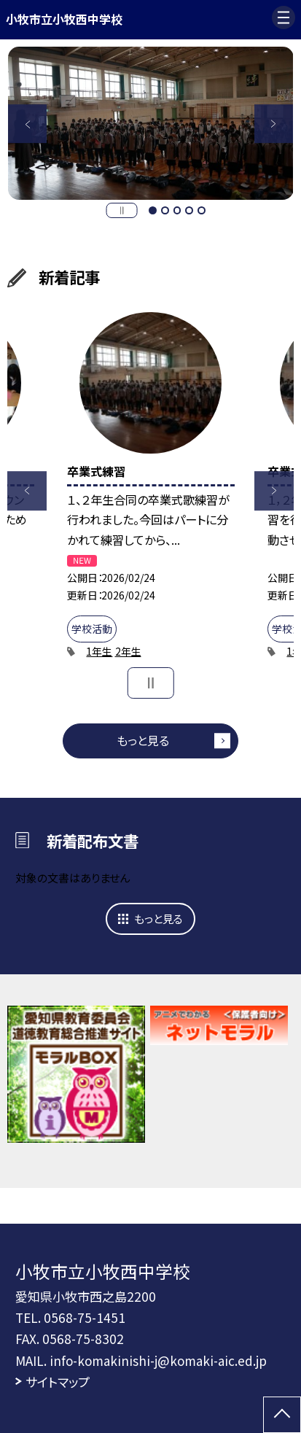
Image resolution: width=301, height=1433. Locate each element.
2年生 (128, 651)
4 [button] (189, 210)
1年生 (99, 651)
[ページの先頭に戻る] (282, 1414)
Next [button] (274, 124)
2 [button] (165, 210)
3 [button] (177, 210)
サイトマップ (58, 1381)
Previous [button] (27, 124)
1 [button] (153, 210)
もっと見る (143, 740)
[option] (151, 123)
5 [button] (202, 210)
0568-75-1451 (84, 1317)
